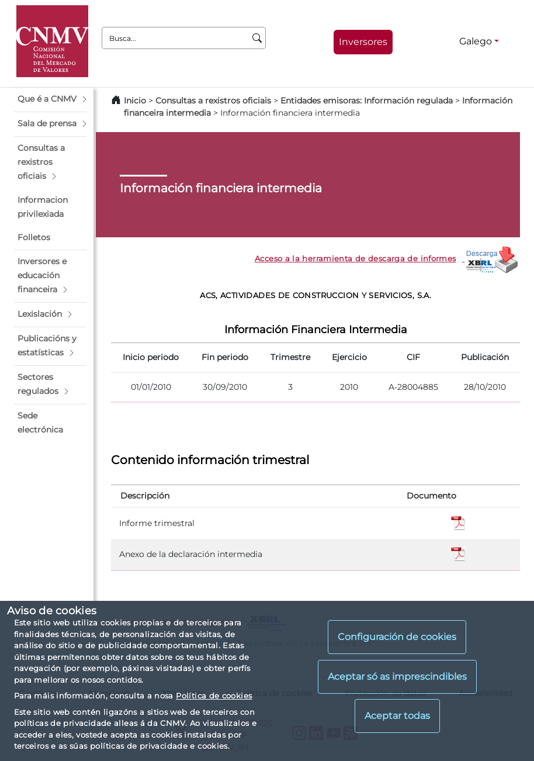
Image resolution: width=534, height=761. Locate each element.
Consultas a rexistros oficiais (213, 100)
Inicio (135, 100)
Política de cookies (214, 695)
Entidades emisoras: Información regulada (366, 100)
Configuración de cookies (397, 636)
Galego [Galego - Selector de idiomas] (475, 41)
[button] (50, 99)
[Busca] (257, 38)
